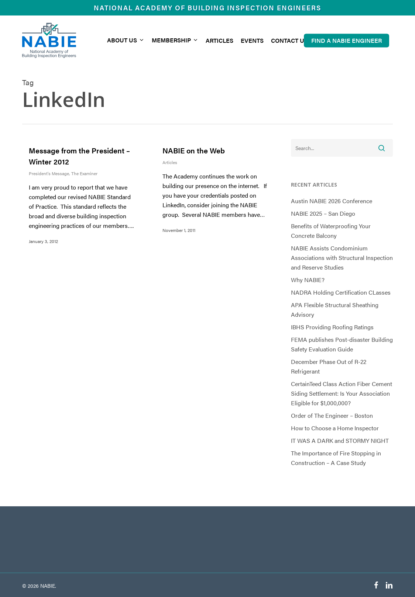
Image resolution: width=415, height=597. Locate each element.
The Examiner (84, 173)
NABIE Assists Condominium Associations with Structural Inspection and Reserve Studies (342, 257)
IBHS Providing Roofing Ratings (332, 327)
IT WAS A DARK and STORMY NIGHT (340, 440)
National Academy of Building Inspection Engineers (207, 7)
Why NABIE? (308, 279)
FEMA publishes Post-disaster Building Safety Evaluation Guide (342, 344)
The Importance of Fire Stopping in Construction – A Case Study (336, 458)
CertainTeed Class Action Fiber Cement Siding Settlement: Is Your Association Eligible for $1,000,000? (341, 393)
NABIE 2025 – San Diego (323, 213)
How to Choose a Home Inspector (335, 428)
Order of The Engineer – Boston (332, 415)
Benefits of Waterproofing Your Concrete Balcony (331, 231)
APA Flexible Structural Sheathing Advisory (334, 310)
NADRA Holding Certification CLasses (341, 292)
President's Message (49, 173)
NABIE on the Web (193, 150)
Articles (169, 162)
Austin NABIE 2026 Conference (331, 201)
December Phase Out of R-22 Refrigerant (328, 366)
